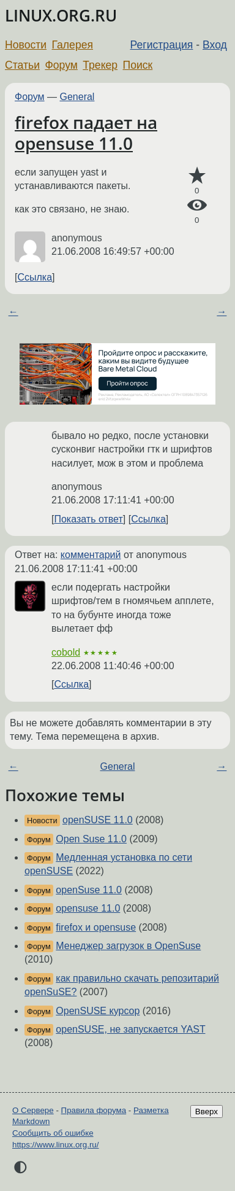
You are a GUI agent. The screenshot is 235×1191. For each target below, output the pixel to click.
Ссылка (34, 277)
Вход (215, 45)
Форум (61, 65)
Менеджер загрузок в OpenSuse (128, 946)
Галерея (72, 45)
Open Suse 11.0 (91, 839)
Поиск (138, 65)
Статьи (22, 65)
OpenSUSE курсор (98, 1011)
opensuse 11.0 (88, 908)
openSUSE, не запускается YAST (130, 1029)
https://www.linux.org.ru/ (55, 1144)
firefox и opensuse (96, 927)
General (77, 96)
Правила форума (94, 1110)
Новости (26, 45)
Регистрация (161, 45)
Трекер (100, 65)
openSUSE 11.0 (97, 820)
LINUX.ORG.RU (61, 15)
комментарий (91, 554)
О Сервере (33, 1110)
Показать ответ (88, 519)
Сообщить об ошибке (53, 1133)
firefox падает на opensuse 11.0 (86, 133)
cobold (65, 652)
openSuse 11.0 (89, 890)
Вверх (206, 1111)
